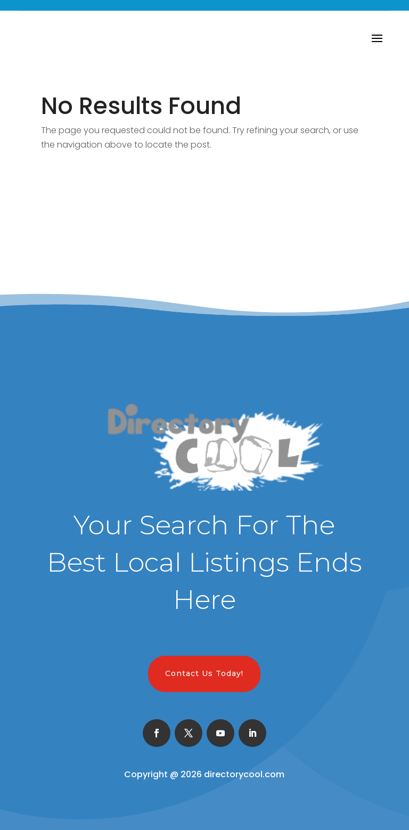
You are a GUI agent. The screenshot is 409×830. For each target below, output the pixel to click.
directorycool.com (244, 774)
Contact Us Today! (204, 673)
